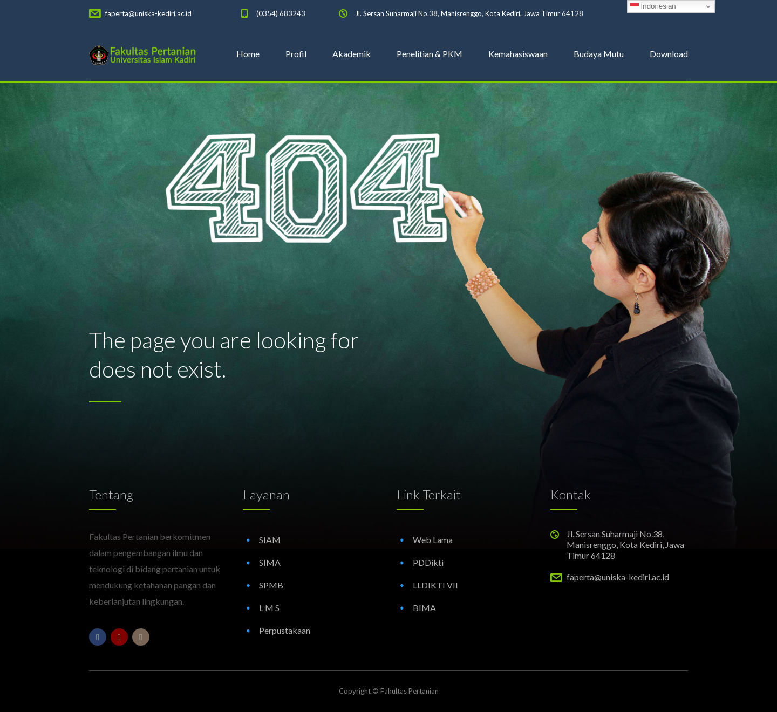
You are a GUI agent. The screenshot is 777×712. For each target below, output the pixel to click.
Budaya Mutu (599, 54)
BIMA (424, 608)
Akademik (351, 54)
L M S (269, 608)
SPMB (271, 585)
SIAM (270, 540)
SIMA (270, 562)
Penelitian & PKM (429, 54)
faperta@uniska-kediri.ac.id (148, 13)
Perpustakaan (284, 630)
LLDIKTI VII (435, 585)
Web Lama (433, 540)
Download (669, 54)
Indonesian (653, 6)
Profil (295, 54)
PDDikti (428, 562)
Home (248, 54)
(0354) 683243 (280, 13)
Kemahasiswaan (518, 54)
